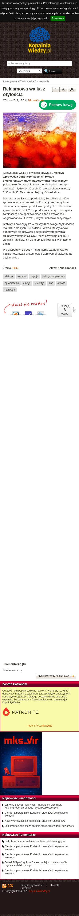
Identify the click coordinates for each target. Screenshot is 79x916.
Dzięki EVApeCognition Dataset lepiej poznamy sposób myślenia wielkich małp (36, 864)
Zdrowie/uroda (36, 100)
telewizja (39, 283)
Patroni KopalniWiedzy (39, 725)
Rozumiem (58, 18)
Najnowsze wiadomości (19, 798)
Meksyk (9, 276)
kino (50, 283)
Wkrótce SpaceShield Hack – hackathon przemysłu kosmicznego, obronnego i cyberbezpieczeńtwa (33, 806)
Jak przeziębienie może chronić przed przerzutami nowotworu (39, 825)
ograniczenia (12, 283)
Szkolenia (25, 888)
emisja (26, 283)
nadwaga (10, 289)
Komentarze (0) (15, 664)
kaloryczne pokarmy (53, 276)
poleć (74, 309)
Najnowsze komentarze (19, 834)
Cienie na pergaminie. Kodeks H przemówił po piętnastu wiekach (36, 814)
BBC (15, 268)
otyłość (61, 283)
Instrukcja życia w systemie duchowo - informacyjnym (35, 841)
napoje (34, 276)
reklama (21, 276)
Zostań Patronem (14, 684)
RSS (10, 886)
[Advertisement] (39, 446)
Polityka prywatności (31, 885)
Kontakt (55, 885)
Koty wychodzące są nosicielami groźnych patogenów (35, 820)
